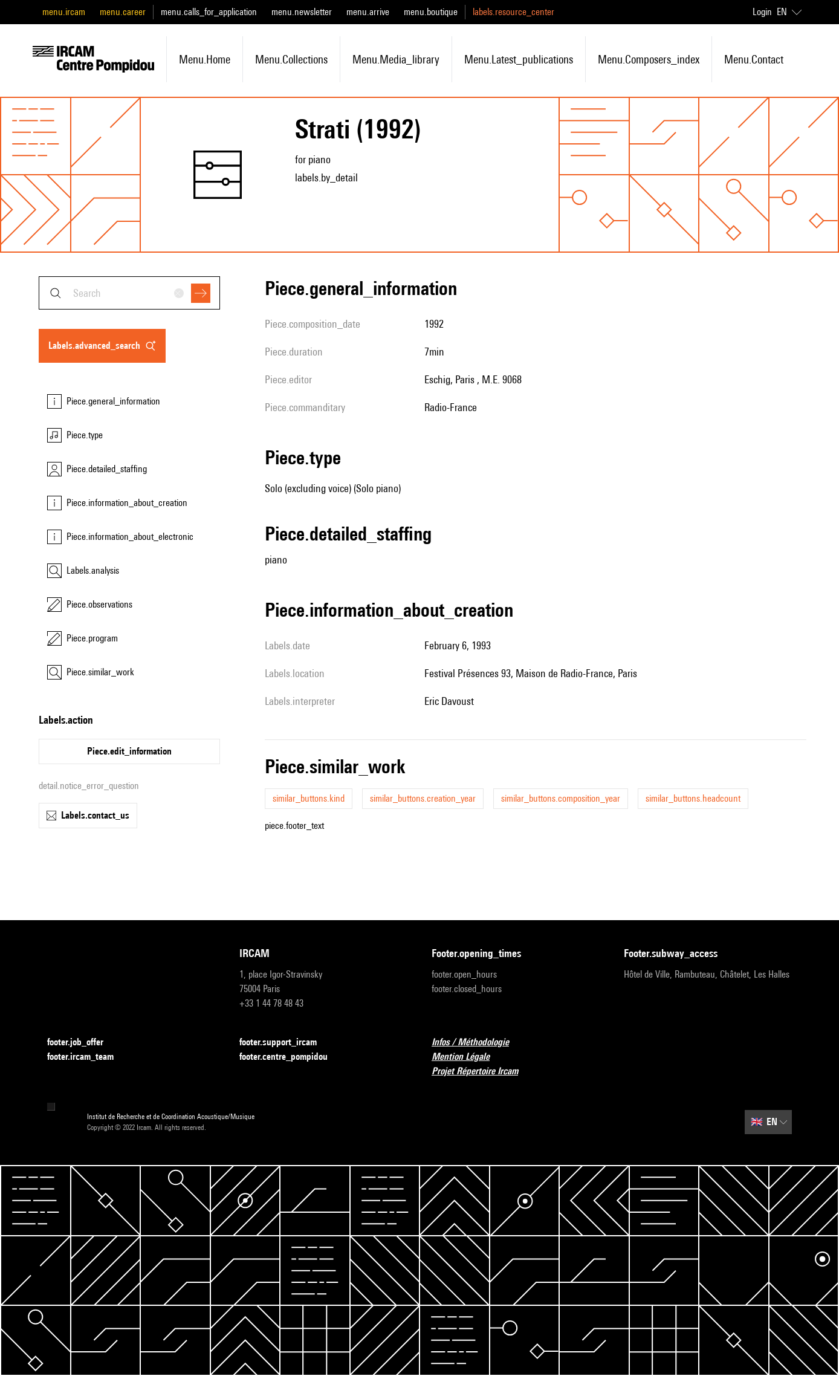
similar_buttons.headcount (693, 798)
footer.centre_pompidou (290, 1057)
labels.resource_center (513, 12)
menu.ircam (63, 12)
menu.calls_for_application (209, 12)
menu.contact (753, 59)
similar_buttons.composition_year (560, 798)
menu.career (123, 12)
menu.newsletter (301, 12)
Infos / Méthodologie (477, 1042)
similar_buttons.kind (309, 798)
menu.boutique (431, 12)
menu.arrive (367, 12)
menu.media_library (395, 59)
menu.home (204, 59)
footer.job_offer (82, 1042)
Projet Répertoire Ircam (482, 1071)
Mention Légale (468, 1057)
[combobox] (129, 293)
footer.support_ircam (285, 1042)
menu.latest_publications (518, 59)
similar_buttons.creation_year (423, 798)
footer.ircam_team (87, 1057)
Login (762, 12)
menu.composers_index (648, 59)
